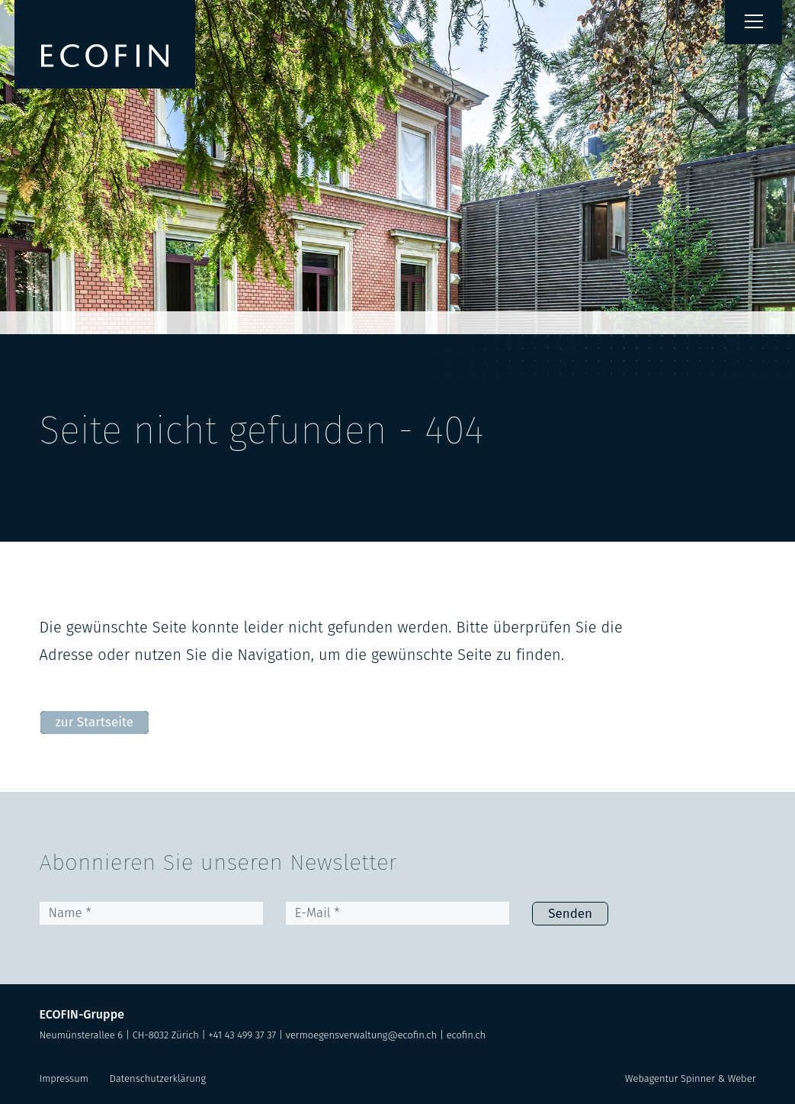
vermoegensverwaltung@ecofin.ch (361, 1035)
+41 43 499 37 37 (242, 1035)
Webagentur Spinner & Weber (690, 1078)
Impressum (64, 1078)
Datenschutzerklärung (158, 1078)
